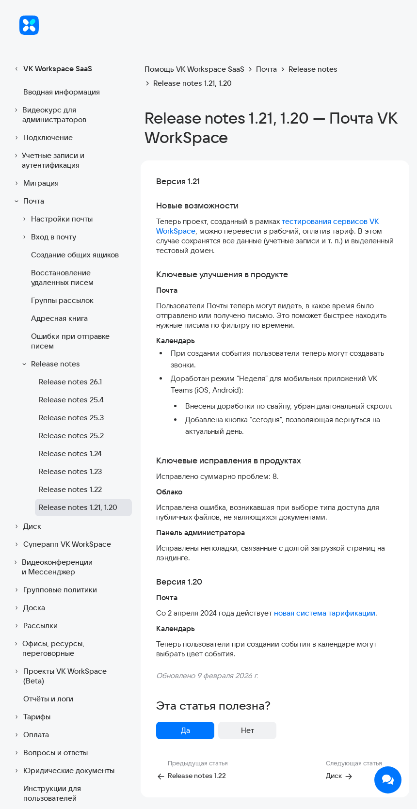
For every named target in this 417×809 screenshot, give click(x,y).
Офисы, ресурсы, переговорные (48, 648)
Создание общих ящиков (75, 254)
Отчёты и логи (48, 698)
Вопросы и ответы (50, 753)
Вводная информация (61, 91)
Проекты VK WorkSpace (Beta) (59, 675)
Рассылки (35, 626)
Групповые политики (54, 590)
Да (185, 730)
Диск (26, 526)
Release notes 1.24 (70, 453)
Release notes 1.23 (70, 471)
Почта (28, 201)
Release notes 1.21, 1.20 (78, 507)
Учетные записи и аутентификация (48, 160)
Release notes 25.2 (71, 435)
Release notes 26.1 (70, 381)
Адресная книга (59, 318)
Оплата (30, 735)
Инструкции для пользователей (52, 793)
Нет (247, 730)
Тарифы (31, 717)
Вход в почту (47, 237)
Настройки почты (56, 219)
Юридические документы (63, 771)
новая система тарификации (324, 613)
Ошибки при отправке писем (70, 341)
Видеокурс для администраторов (49, 114)
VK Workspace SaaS (52, 69)
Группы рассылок (62, 300)
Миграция (35, 183)
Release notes (49, 364)
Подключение (42, 138)
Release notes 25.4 (71, 399)
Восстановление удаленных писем (62, 277)
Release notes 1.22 (70, 489)
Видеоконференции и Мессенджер (52, 566)
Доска (28, 608)
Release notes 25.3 (71, 417)
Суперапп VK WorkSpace (61, 544)
